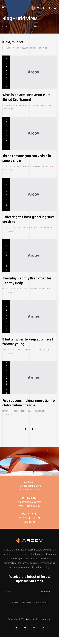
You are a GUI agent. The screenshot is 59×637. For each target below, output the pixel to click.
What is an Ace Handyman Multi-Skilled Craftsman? (27, 97)
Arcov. (29, 619)
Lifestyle (6, 289)
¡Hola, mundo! (12, 42)
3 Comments (7, 109)
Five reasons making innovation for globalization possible (29, 403)
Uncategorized (23, 166)
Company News (8, 105)
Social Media (24, 105)
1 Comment (43, 48)
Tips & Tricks (22, 227)
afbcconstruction (28, 48)
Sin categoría (8, 48)
